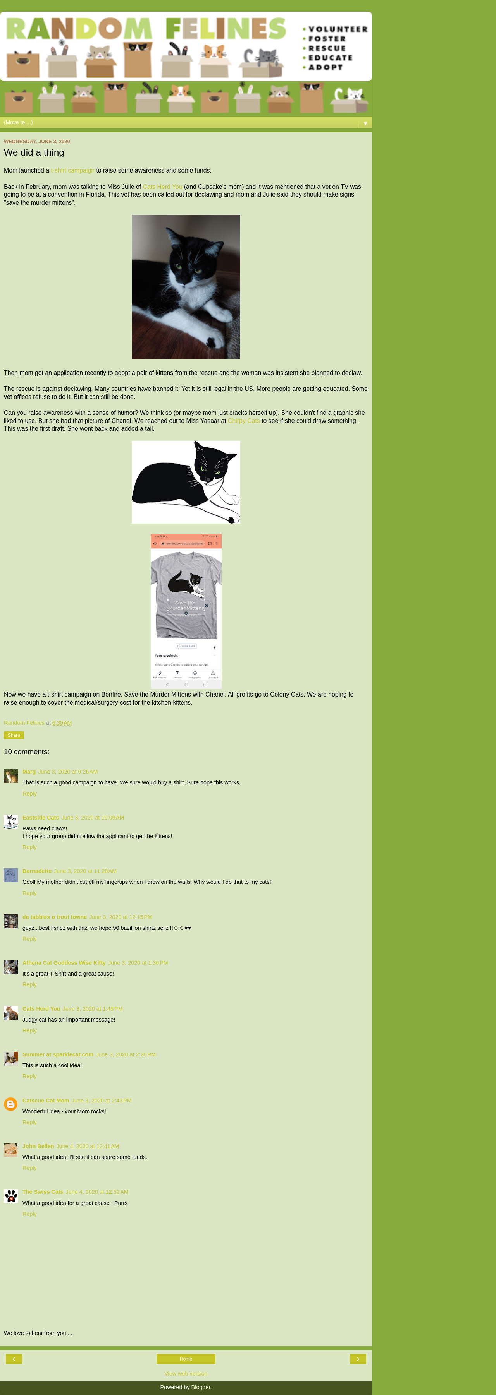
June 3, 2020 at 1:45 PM (93, 1009)
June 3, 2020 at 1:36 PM (138, 963)
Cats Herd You (163, 186)
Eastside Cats (40, 818)
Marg (29, 772)
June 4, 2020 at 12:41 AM (88, 1146)
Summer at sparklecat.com (57, 1054)
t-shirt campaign (73, 170)
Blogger (200, 1387)
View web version (186, 1374)
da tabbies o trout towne (54, 917)
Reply (29, 794)
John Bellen (38, 1146)
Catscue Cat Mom (45, 1100)
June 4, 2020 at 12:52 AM (97, 1192)
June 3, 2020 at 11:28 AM (85, 871)
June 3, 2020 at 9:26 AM (68, 772)
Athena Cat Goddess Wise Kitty (64, 963)
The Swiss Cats (43, 1192)
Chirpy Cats (244, 421)
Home (186, 1359)
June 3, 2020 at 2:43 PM (102, 1100)
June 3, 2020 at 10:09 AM (92, 818)
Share (14, 735)
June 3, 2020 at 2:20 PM (126, 1054)
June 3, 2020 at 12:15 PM (120, 917)
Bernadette (37, 871)
